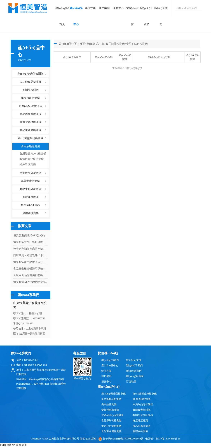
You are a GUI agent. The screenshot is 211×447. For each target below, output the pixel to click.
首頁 (82, 43)
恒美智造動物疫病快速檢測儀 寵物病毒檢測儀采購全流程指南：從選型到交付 (30, 248)
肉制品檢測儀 (108, 404)
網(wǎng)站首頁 (62, 16)
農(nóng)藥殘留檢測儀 (113, 393)
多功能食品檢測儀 (111, 399)
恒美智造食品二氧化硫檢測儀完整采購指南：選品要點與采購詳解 (30, 242)
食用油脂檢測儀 (115, 43)
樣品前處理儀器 (141, 426)
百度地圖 (131, 381)
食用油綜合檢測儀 (137, 43)
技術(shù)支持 (132, 16)
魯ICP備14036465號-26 (167, 438)
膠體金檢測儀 (30, 213)
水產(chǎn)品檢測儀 (112, 415)
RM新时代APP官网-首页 (13, 445)
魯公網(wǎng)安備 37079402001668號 (121, 438)
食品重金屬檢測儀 (111, 431)
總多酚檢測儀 (28, 164)
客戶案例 (104, 8)
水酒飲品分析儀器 (143, 404)
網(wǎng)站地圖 (135, 376)
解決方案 (90, 8)
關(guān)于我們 (146, 16)
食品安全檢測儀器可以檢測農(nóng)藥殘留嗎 (30, 268)
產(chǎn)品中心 (76, 16)
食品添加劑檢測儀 (111, 420)
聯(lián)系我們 (160, 16)
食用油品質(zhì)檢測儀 (33, 153)
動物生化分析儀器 (143, 415)
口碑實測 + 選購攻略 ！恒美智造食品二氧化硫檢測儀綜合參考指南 (30, 255)
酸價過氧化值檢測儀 (32, 158)
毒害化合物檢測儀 (111, 426)
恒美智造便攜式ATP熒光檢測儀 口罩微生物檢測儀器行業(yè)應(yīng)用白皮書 (30, 235)
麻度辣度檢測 (140, 420)
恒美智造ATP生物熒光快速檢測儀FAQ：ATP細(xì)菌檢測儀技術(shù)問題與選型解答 (30, 281)
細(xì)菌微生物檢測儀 (144, 393)
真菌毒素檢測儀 (141, 409)
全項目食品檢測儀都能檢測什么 (30, 275)
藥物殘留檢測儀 (110, 409)
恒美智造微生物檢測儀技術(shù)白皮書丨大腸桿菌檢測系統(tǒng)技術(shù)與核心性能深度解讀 (30, 262)
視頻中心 (118, 8)
